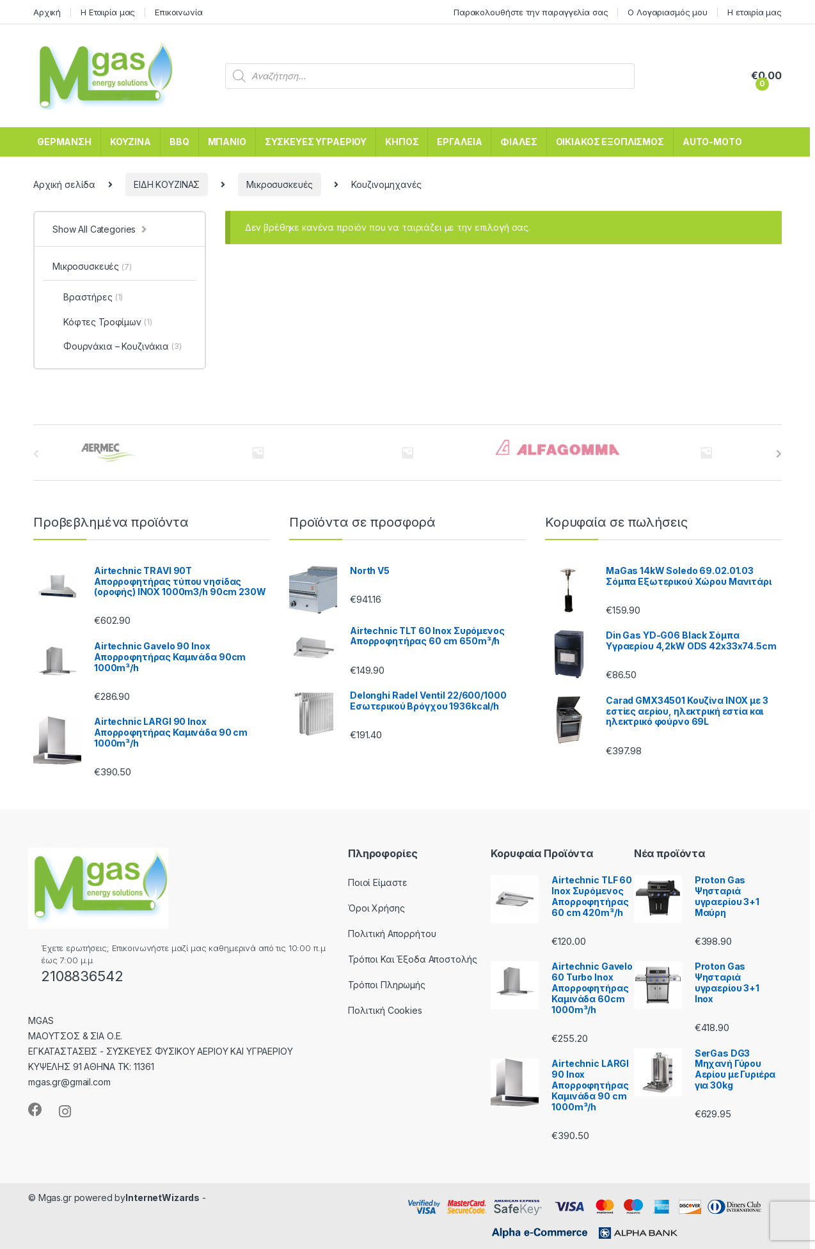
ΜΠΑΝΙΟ (227, 141)
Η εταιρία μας (754, 12)
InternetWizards (162, 1197)
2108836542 (82, 976)
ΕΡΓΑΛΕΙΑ (459, 141)
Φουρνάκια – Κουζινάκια (117, 346)
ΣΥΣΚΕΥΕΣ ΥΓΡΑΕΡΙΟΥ (316, 141)
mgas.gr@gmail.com (69, 1081)
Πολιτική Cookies (385, 1010)
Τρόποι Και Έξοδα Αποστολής (412, 959)
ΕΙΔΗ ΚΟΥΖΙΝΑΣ (167, 184)
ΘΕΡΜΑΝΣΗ (64, 141)
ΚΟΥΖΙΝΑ (130, 141)
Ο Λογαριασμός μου (668, 12)
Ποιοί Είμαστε (378, 882)
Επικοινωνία (178, 12)
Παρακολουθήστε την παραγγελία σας (531, 12)
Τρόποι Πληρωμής (386, 984)
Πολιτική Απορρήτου (392, 933)
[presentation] (779, 453)
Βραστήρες (87, 297)
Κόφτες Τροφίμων (102, 322)
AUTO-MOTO (712, 141)
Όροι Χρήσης (376, 908)
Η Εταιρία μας (108, 12)
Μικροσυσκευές (279, 184)
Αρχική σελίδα (64, 184)
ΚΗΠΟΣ (401, 141)
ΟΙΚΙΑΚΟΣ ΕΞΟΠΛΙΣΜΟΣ (610, 141)
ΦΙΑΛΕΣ (518, 141)
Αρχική (47, 12)
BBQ (179, 141)
